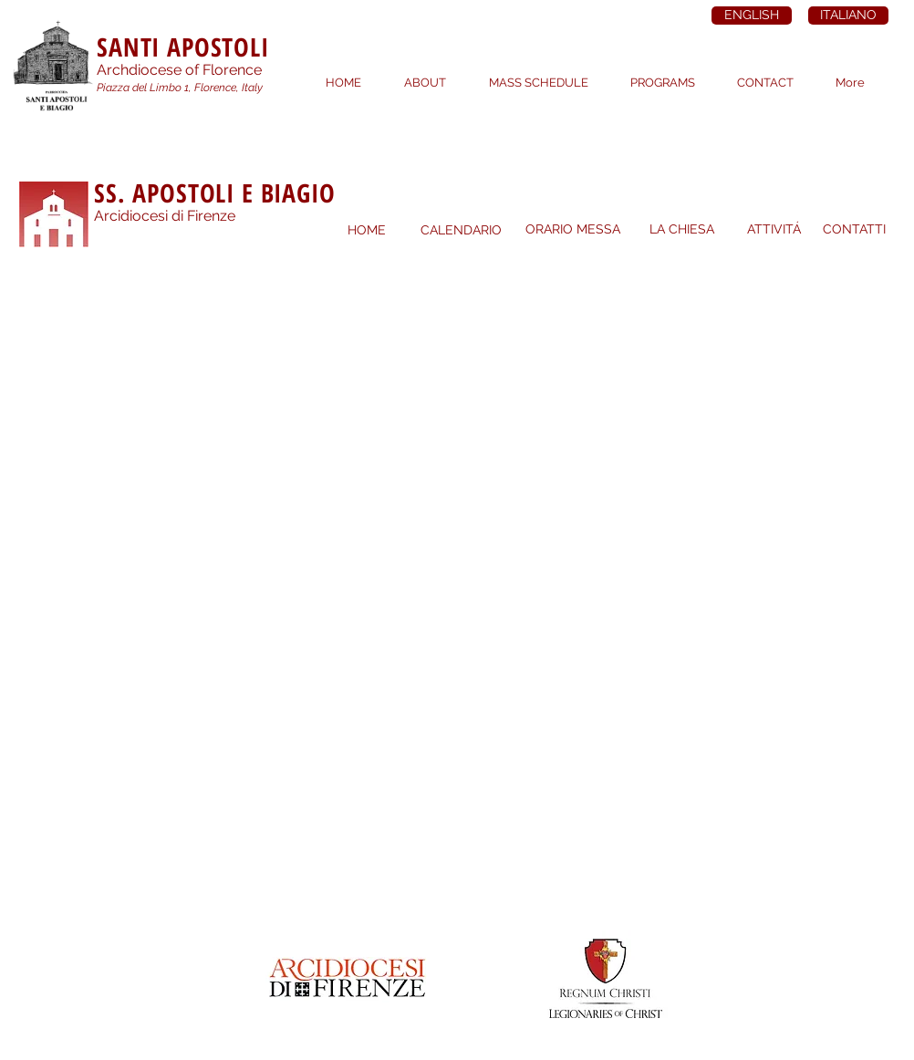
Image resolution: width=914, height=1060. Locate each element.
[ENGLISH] (751, 15)
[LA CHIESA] (681, 230)
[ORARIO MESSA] (573, 230)
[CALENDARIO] (460, 231)
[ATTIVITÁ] (774, 230)
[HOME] (366, 231)
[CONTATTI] (854, 230)
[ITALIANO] (848, 15)
